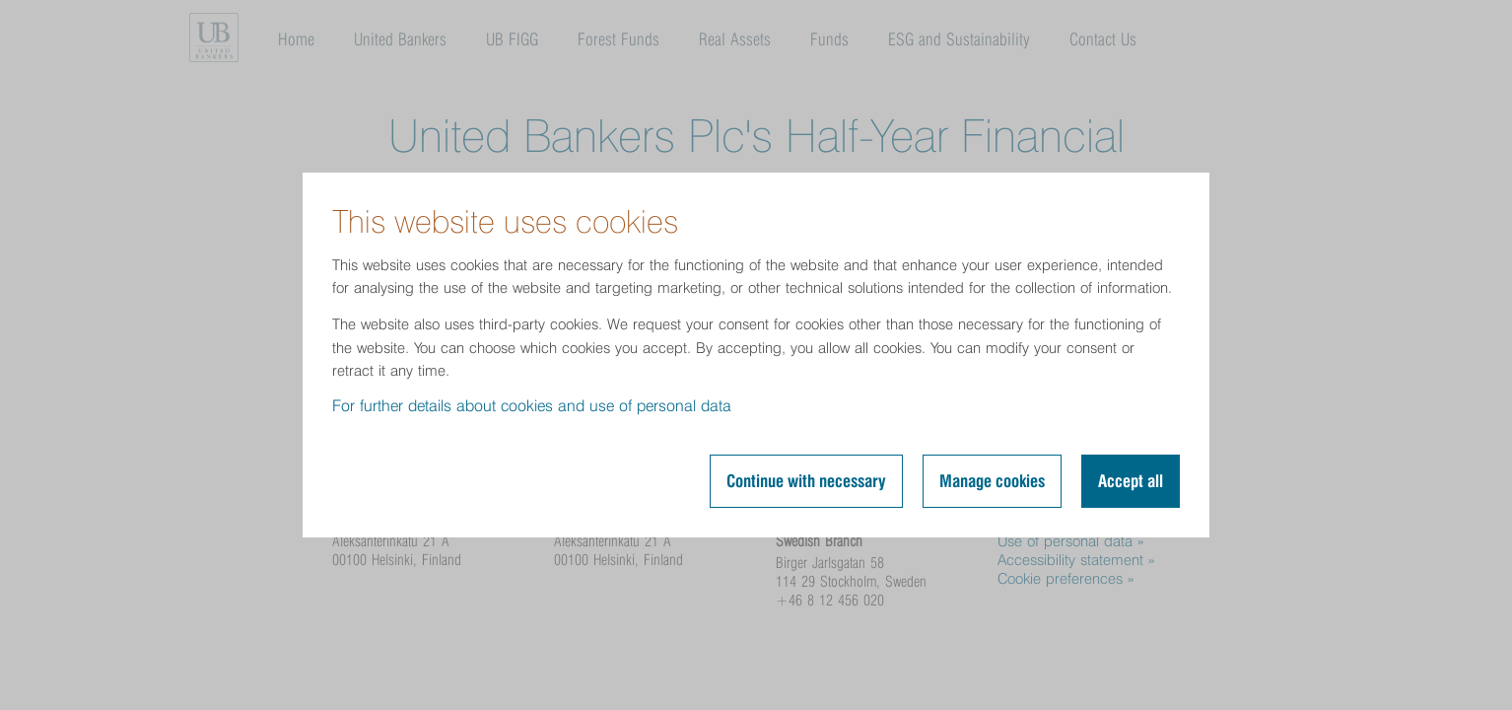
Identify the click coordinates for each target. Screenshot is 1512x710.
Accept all (1130, 481)
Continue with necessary (806, 481)
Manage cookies (992, 481)
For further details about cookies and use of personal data (531, 405)
